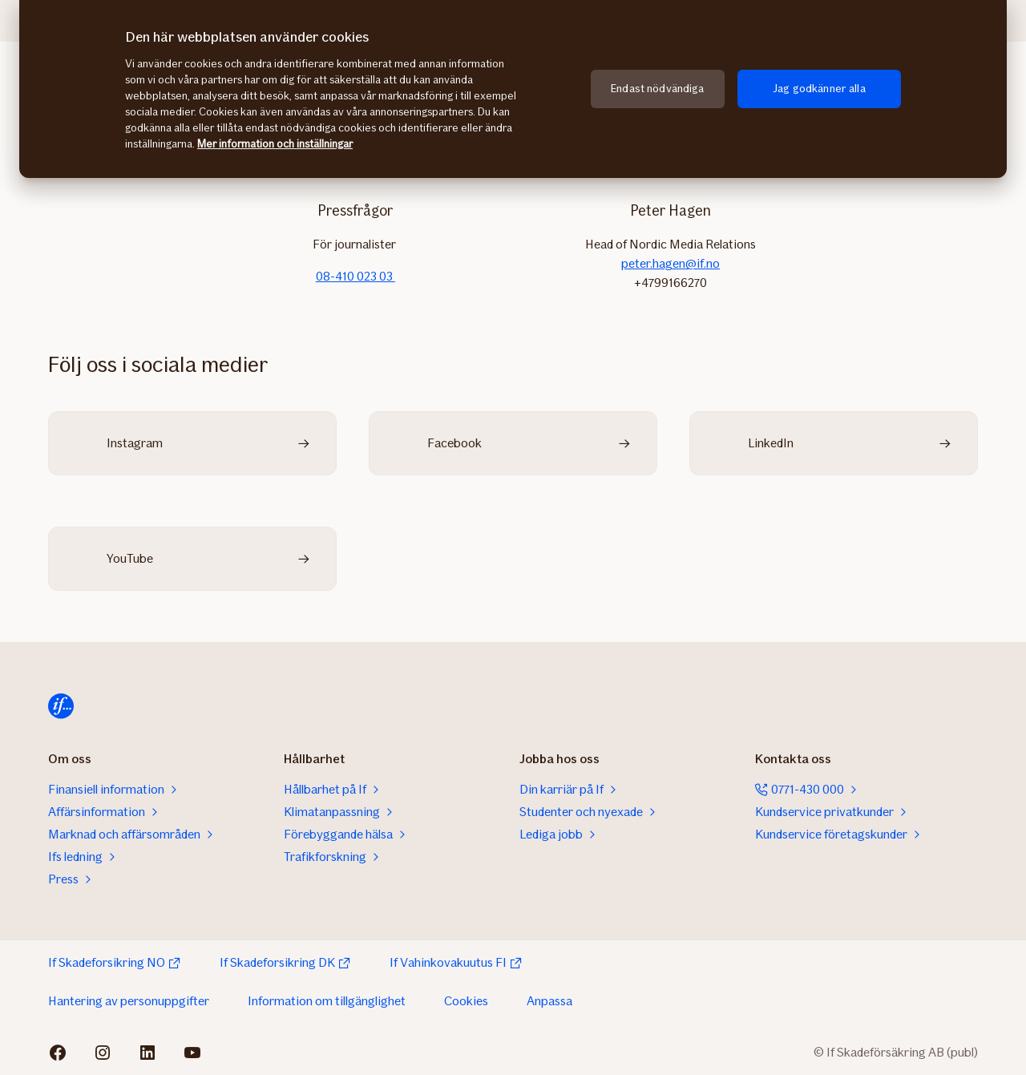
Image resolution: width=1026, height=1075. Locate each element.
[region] (513, 89)
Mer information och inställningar (275, 144)
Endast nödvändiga (657, 88)
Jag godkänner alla (819, 88)
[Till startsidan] (61, 706)
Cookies (466, 1000)
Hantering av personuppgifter (128, 1000)
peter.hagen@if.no (670, 263)
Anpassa (549, 1000)
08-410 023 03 (355, 276)
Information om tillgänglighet (327, 1000)
